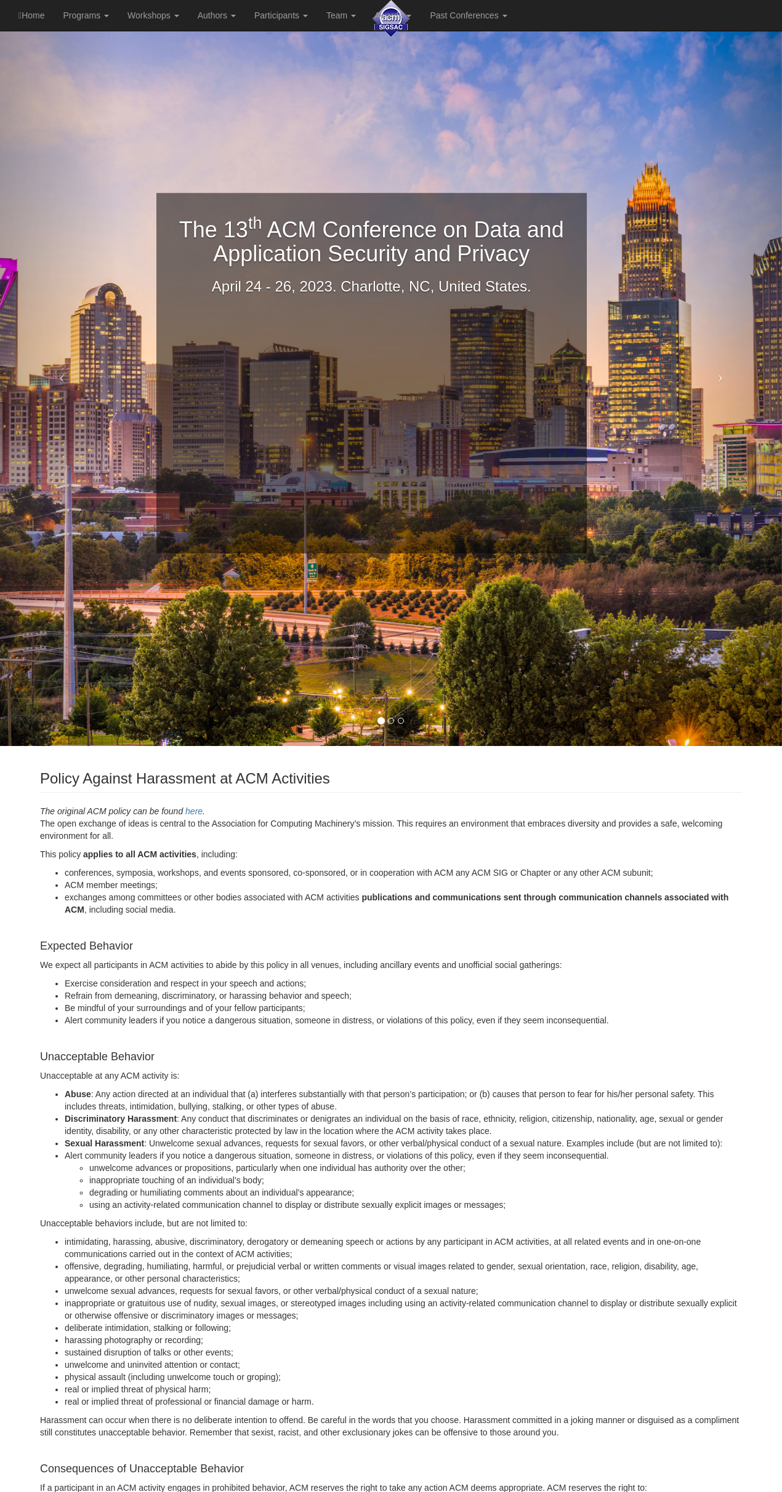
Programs (86, 15)
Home (31, 15)
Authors (217, 15)
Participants (281, 15)
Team (341, 15)
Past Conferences (468, 15)
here (194, 811)
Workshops (153, 15)
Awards (392, 15)
